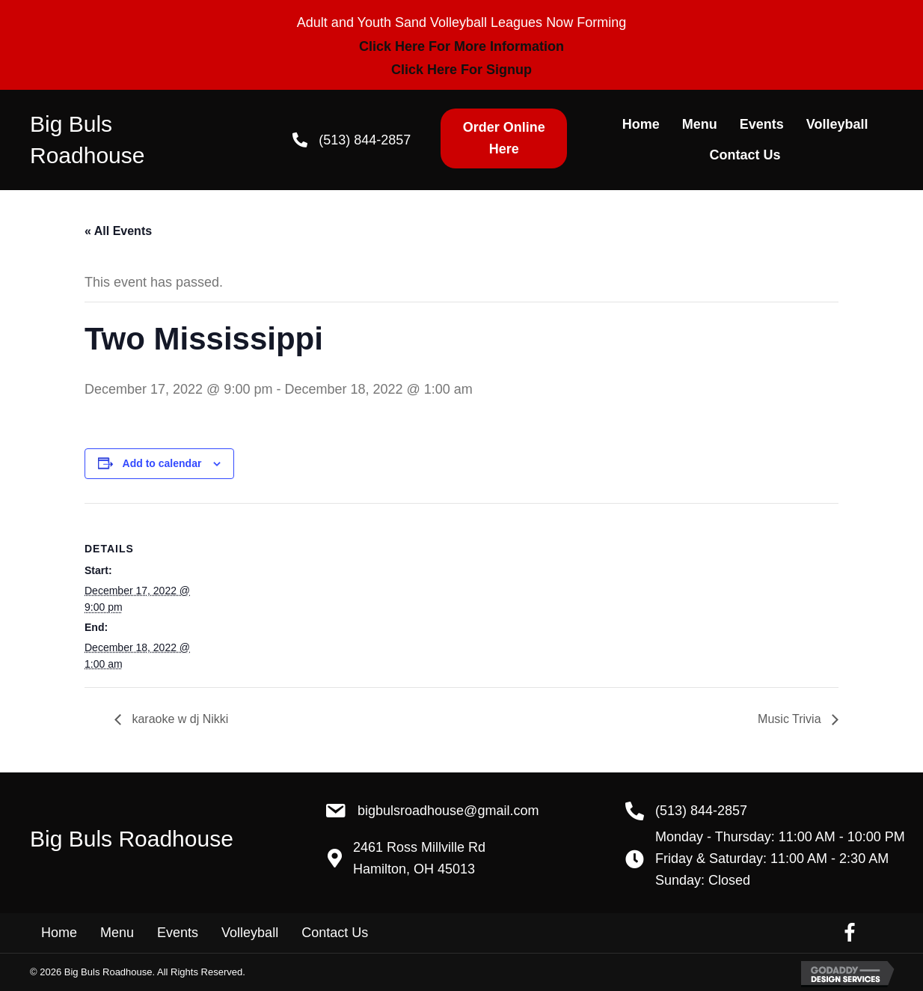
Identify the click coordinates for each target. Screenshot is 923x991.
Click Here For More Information (461, 46)
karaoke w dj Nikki (178, 719)
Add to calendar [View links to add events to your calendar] (162, 463)
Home (59, 932)
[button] (504, 138)
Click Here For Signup (461, 69)
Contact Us (334, 932)
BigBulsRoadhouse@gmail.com (448, 810)
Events (177, 932)
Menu (117, 932)
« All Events (118, 231)
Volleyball (249, 932)
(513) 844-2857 (365, 139)
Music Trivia (791, 719)
